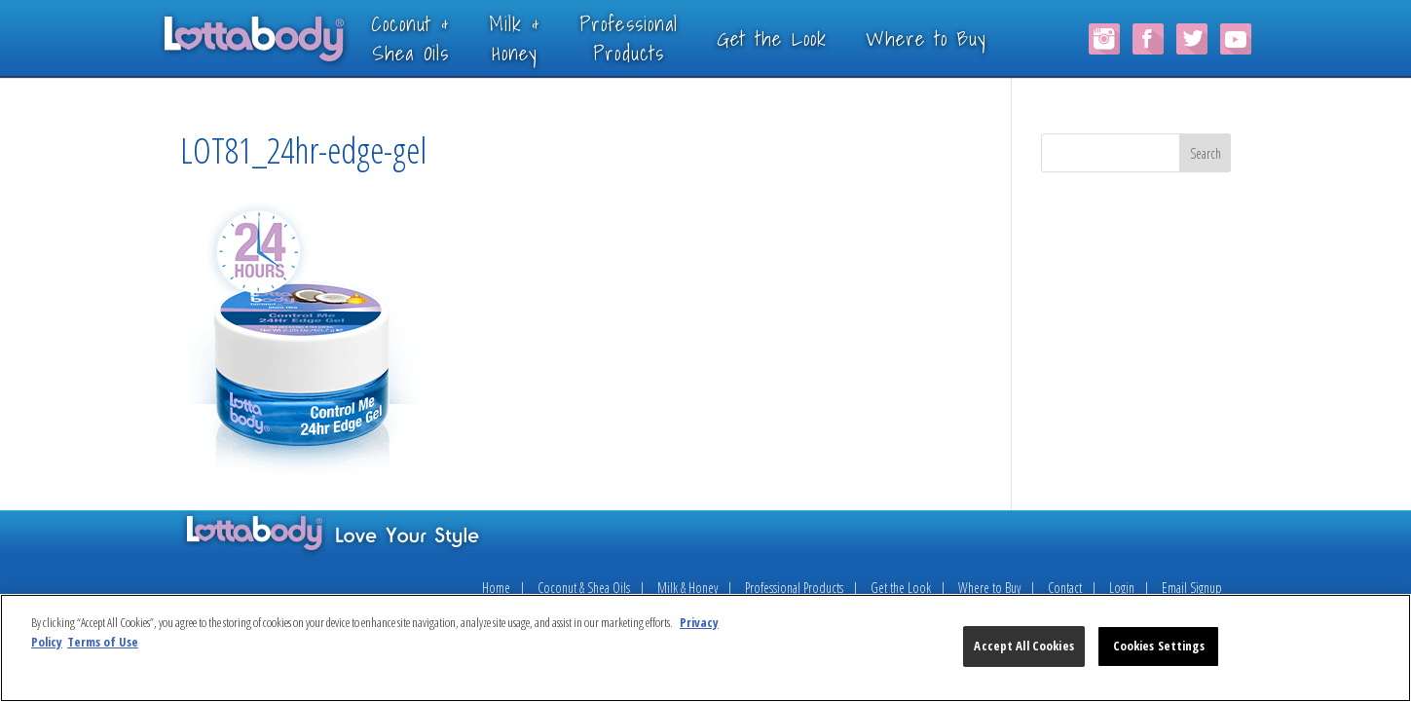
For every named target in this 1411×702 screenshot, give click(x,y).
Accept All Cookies (1023, 645)
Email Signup (1192, 587)
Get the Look (801, 38)
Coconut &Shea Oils (439, 37)
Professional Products (794, 587)
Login (1121, 587)
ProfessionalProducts (658, 37)
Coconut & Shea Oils (584, 587)
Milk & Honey (687, 587)
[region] (705, 648)
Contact (1065, 587)
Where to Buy (955, 38)
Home (496, 587)
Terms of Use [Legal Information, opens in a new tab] (102, 641)
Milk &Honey (544, 37)
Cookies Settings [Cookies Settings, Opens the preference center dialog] (1159, 645)
